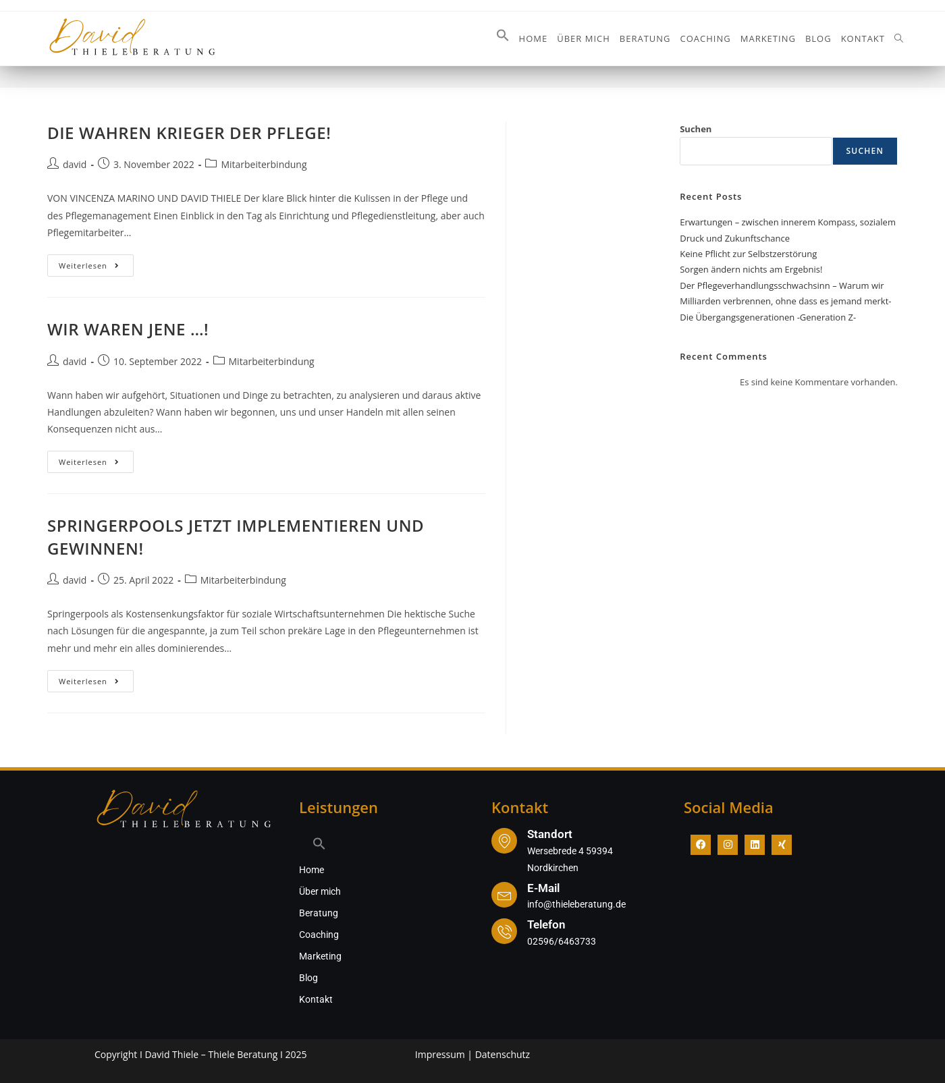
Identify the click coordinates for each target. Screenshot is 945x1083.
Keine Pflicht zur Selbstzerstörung (748, 254)
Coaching (319, 934)
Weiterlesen (96, 262)
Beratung (318, 913)
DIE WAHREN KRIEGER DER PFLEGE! (189, 132)
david (74, 164)
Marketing (320, 956)
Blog (308, 977)
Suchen (695, 129)
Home (311, 869)
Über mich (320, 891)
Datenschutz (502, 1054)
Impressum (440, 1054)
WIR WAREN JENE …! (128, 329)
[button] (502, 38)
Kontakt (316, 999)
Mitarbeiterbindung (263, 164)
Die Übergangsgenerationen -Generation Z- (768, 317)
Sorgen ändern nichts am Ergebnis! (751, 269)
